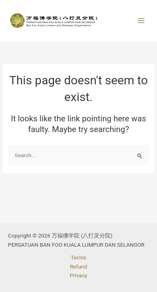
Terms (78, 257)
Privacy (78, 275)
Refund (78, 266)
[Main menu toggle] (141, 21)
